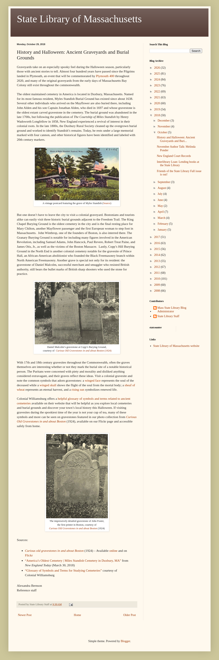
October (163, 132)
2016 (157, 243)
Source (106, 203)
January (162, 229)
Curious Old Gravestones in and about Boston (73, 528)
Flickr (29, 555)
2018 (157, 115)
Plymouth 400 (105, 76)
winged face (93, 380)
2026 (157, 67)
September (164, 182)
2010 (157, 278)
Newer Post (25, 615)
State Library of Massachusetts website (176, 345)
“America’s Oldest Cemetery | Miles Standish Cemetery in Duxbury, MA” (73, 560)
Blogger (125, 641)
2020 (157, 103)
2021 (157, 97)
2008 (157, 290)
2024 (157, 79)
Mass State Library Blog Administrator (172, 309)
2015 (157, 249)
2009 (157, 284)
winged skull (48, 385)
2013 (157, 261)
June (161, 200)
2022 (157, 91)
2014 (157, 255)
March (162, 217)
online (113, 550)
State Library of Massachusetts (79, 18)
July (160, 193)
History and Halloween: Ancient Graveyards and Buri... (176, 139)
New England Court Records (174, 156)
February (163, 223)
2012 (157, 267)
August (162, 188)
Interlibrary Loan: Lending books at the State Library (178, 163)
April (161, 211)
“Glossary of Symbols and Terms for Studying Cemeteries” (63, 570)
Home (77, 615)
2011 (157, 272)
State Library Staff (168, 316)
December (164, 120)
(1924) (83, 350)
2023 (157, 85)
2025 (157, 73)
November (164, 126)
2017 (157, 237)
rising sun (78, 389)
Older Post (129, 615)
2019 (157, 109)
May (161, 205)
